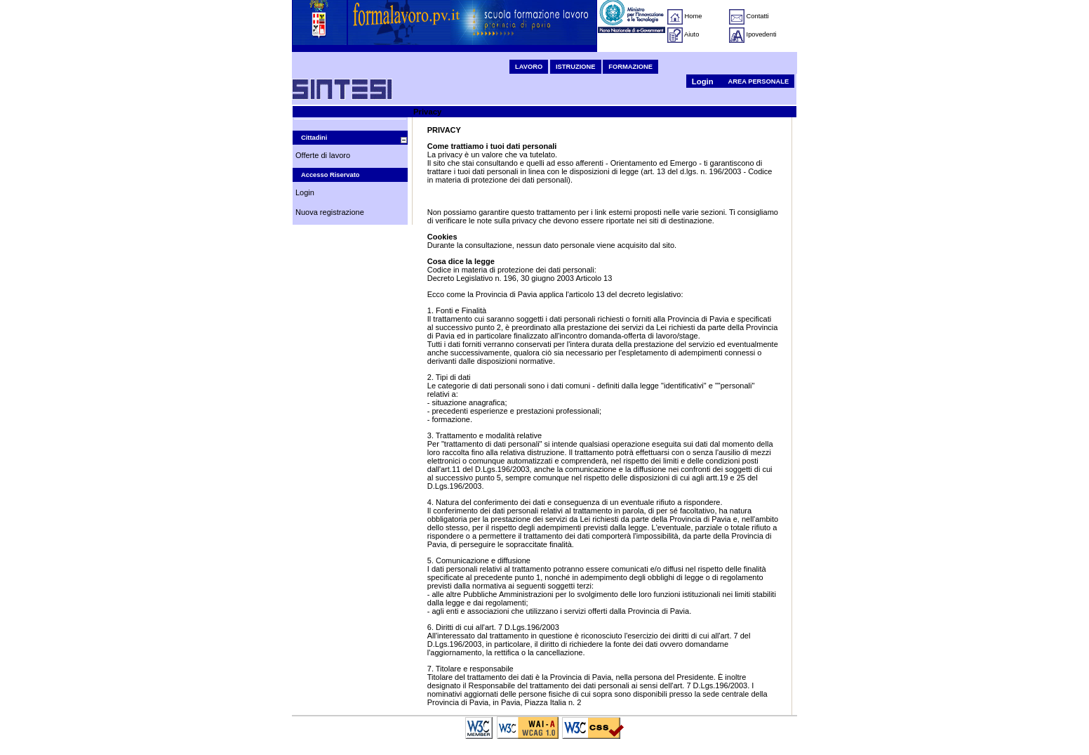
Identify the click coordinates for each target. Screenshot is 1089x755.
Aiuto (691, 34)
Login (703, 81)
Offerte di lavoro (322, 155)
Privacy (427, 111)
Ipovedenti (762, 34)
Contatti (758, 16)
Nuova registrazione (329, 212)
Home (693, 16)
